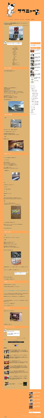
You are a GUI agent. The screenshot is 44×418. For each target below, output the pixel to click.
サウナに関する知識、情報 (34, 97)
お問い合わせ (32, 111)
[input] (35, 412)
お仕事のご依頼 (33, 108)
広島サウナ (24, 338)
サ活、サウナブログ (32, 86)
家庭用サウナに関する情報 (35, 100)
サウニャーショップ (33, 113)
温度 (36, 34)
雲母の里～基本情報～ (15, 48)
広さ (14, 55)
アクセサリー (15, 56)
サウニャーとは (32, 84)
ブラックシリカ (21, 338)
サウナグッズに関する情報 (35, 103)
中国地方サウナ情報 (34, 89)
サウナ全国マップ (10, 338)
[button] (40, 412)
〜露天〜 (15, 51)
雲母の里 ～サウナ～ (15, 52)
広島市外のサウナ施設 (14, 338)
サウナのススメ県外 (34, 95)
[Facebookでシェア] (20, 342)
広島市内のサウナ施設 (35, 92)
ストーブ (15, 57)
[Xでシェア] (12, 342)
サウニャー (18, 338)
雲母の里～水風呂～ (33, 36)
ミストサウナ (14, 53)
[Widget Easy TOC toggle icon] (39, 24)
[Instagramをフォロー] (16, 345)
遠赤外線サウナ (15, 54)
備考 (36, 35)
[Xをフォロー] (15, 345)
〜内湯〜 (15, 50)
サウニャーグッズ (32, 105)
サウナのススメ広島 (6, 338)
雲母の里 (5, 339)
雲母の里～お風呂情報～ (15, 49)
